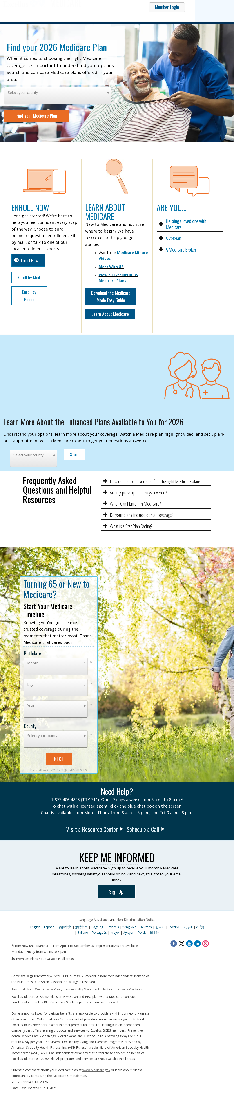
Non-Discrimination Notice (135, 919)
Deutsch (146, 927)
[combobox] (57, 95)
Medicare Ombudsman (69, 1076)
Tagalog (97, 927)
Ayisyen (129, 932)
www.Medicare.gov (96, 1070)
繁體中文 (82, 927)
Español (50, 927)
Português (100, 932)
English (35, 927)
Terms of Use (21, 989)
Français (113, 927)
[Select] (57, 95)
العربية (189, 927)
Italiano (83, 932)
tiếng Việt (130, 927)
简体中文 (65, 927)
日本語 (154, 932)
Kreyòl (115, 932)
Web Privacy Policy (48, 989)
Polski (142, 932)
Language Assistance (93, 919)
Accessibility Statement (82, 989)
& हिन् (200, 927)
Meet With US (111, 266)
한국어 (160, 927)
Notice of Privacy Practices (122, 989)
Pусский (174, 927)
